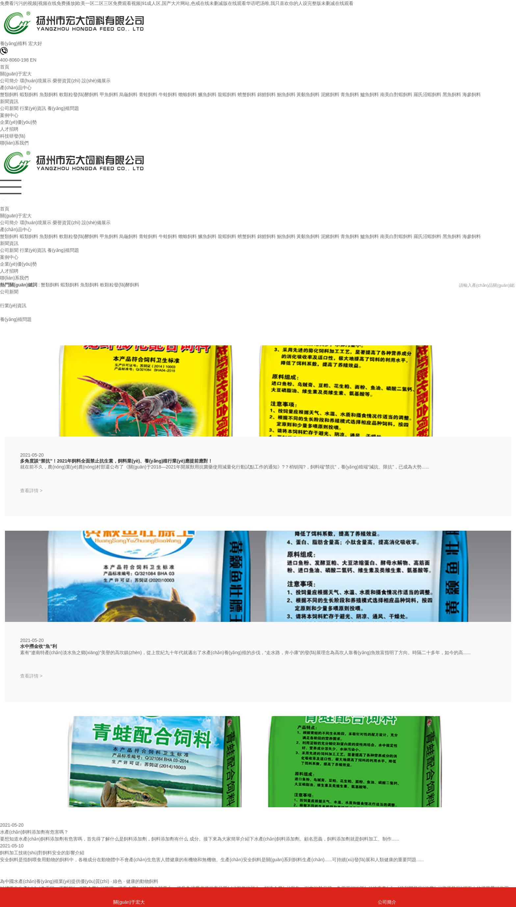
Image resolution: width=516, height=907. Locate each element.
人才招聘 (9, 129)
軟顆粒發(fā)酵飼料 (78, 94)
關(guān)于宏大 (16, 73)
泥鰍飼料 (330, 94)
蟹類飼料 (9, 94)
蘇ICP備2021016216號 (146, 883)
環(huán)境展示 (35, 80)
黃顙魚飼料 (308, 94)
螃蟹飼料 (247, 94)
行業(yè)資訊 (33, 108)
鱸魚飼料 (369, 94)
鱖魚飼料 (207, 94)
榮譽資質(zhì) (66, 80)
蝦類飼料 (29, 94)
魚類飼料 (48, 94)
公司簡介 (9, 80)
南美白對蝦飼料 (396, 94)
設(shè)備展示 (96, 80)
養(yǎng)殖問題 (63, 108)
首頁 (4, 66)
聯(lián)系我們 (14, 143)
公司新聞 (9, 108)
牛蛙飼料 (168, 94)
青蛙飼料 (148, 94)
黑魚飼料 (452, 94)
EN (33, 60)
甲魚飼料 (109, 94)
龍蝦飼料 (227, 94)
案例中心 (9, 115)
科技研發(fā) (12, 136)
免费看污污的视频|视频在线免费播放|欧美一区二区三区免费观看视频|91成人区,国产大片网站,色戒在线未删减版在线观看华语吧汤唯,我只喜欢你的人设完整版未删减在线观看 (176, 3)
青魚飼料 (350, 94)
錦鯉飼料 (266, 94)
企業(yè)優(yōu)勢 (18, 122)
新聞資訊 (9, 101)
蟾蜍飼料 (187, 94)
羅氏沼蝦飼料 (427, 94)
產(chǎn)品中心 (16, 87)
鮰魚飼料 (286, 94)
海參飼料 (471, 94)
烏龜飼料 (128, 94)
